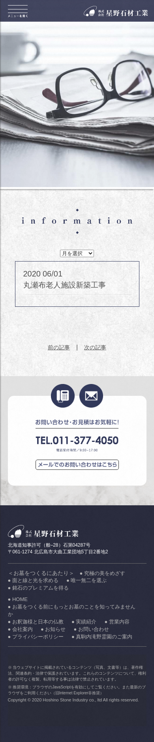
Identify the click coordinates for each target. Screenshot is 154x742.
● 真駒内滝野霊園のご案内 (101, 637)
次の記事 (95, 347)
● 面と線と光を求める (33, 580)
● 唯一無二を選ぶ (86, 580)
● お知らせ (53, 629)
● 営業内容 (116, 622)
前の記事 (59, 347)
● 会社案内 (20, 629)
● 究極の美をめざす (102, 573)
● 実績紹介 (83, 622)
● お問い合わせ (91, 629)
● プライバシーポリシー (36, 637)
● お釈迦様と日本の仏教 (36, 622)
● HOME (18, 599)
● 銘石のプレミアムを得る (38, 588)
